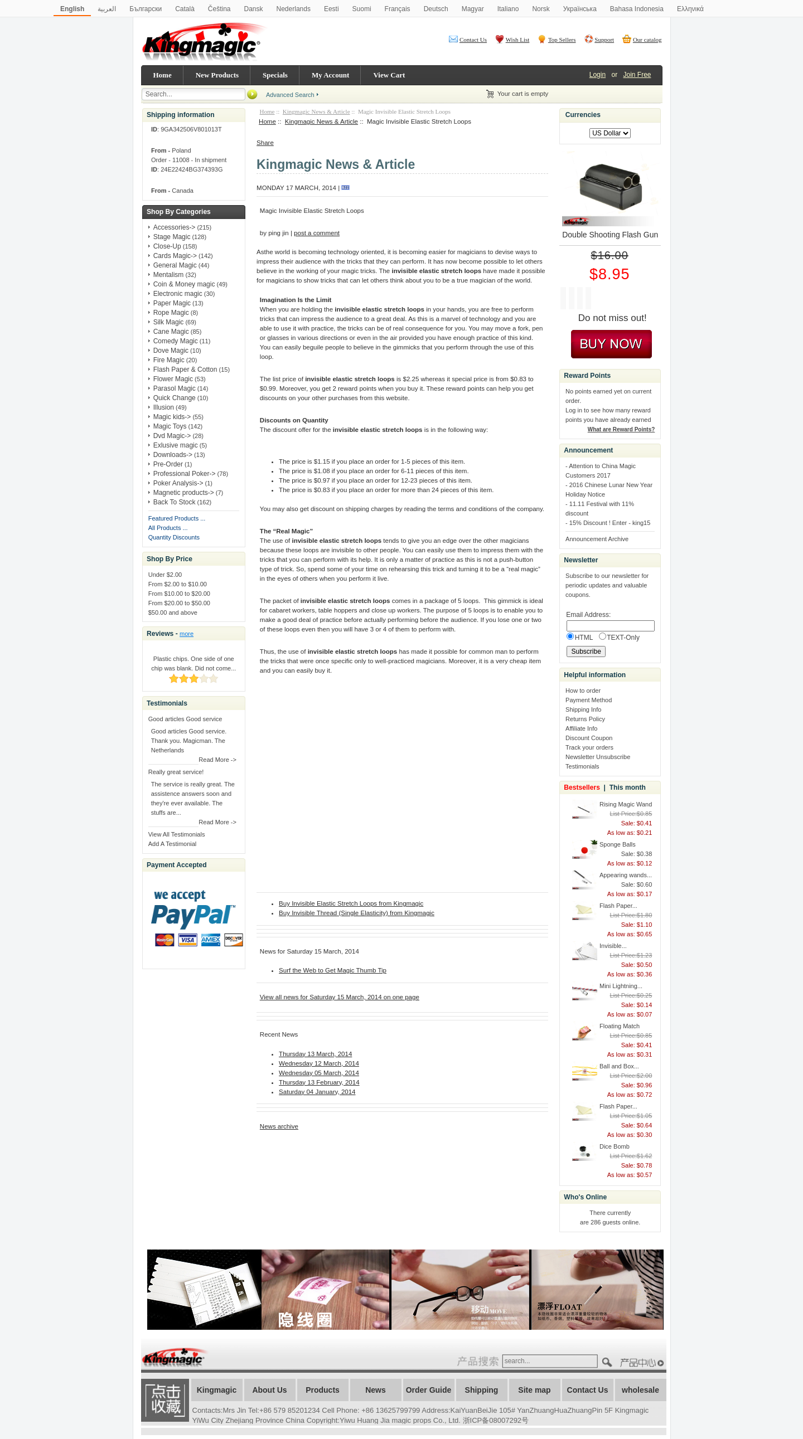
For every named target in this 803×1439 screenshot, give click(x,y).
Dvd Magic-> (172, 436)
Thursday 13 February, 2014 (319, 1082)
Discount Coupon (588, 738)
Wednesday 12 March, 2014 (319, 1063)
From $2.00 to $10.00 (177, 584)
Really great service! (176, 772)
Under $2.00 (165, 574)
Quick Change (174, 398)
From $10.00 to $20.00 (179, 593)
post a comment (317, 233)
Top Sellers (562, 39)
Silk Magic (168, 322)
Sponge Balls (617, 844)
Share (265, 142)
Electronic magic (177, 294)
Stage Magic (172, 237)
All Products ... (168, 527)
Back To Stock (174, 502)
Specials (275, 75)
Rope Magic (171, 313)
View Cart (389, 75)
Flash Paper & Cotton (185, 369)
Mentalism (168, 275)
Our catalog (647, 39)
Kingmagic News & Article (316, 111)
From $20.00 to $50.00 (179, 603)
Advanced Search (290, 94)
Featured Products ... (177, 518)
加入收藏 (165, 1400)
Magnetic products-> (183, 493)
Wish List (518, 39)
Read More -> (217, 759)
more (187, 633)
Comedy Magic (175, 341)
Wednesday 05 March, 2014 (319, 1072)
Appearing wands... (625, 875)
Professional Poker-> (184, 474)
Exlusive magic (175, 445)
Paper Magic (172, 303)
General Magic (175, 265)
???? (643, 1363)
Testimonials (582, 766)
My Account (331, 75)
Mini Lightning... (620, 986)
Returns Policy (585, 719)
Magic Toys (170, 426)
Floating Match (619, 1026)
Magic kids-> (172, 417)
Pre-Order (168, 464)
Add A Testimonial (172, 843)
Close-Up (167, 246)
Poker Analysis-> (178, 483)
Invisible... (613, 945)
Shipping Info (583, 709)
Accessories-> (174, 227)
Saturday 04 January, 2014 (317, 1091)
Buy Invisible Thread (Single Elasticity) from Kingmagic (356, 913)
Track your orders (589, 747)
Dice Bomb (614, 1146)
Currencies (583, 115)
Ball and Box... (619, 1066)
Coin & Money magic (184, 284)
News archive (279, 1126)
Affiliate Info (581, 728)
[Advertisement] (387, 1157)
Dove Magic (170, 350)
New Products (217, 75)
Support (604, 39)
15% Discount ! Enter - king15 (610, 522)
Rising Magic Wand (625, 804)
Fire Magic (169, 360)
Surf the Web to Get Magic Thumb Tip (332, 970)
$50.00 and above (172, 612)
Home (162, 75)
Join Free (637, 75)
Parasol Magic (174, 388)
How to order (583, 690)
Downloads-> (172, 455)
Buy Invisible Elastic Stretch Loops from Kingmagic (351, 903)
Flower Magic (173, 379)
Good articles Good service (185, 719)
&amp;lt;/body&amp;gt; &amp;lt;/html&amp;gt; (396, 786)
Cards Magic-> (175, 256)
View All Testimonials (176, 834)
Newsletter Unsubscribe (597, 756)
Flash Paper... (618, 905)
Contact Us (473, 39)
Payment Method (588, 700)
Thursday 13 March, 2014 (315, 1054)
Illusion (163, 407)
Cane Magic (171, 332)
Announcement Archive (596, 539)
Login (597, 75)
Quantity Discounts (174, 537)
